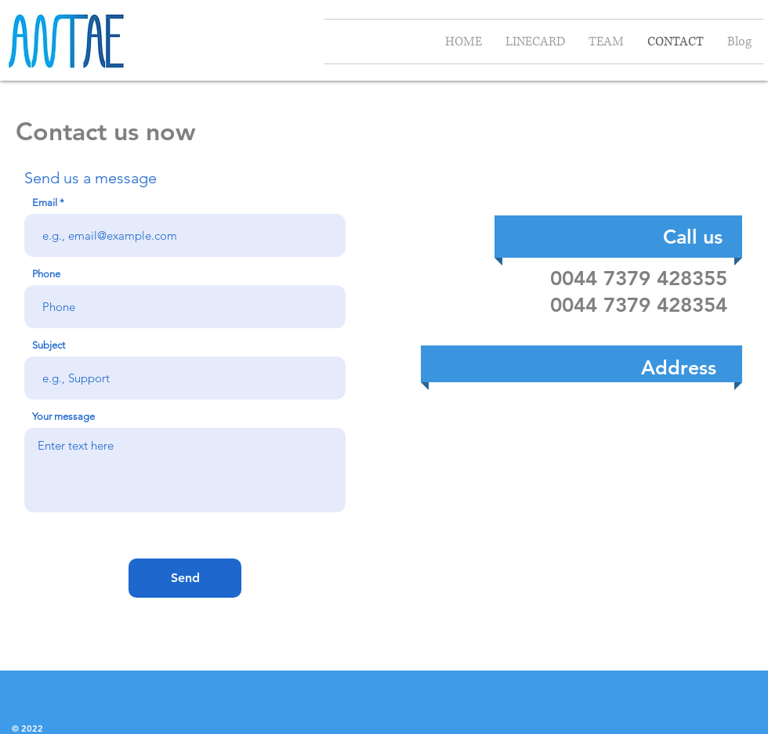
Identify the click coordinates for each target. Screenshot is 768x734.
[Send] (185, 578)
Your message (63, 416)
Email (44, 202)
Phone (46, 274)
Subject (48, 345)
